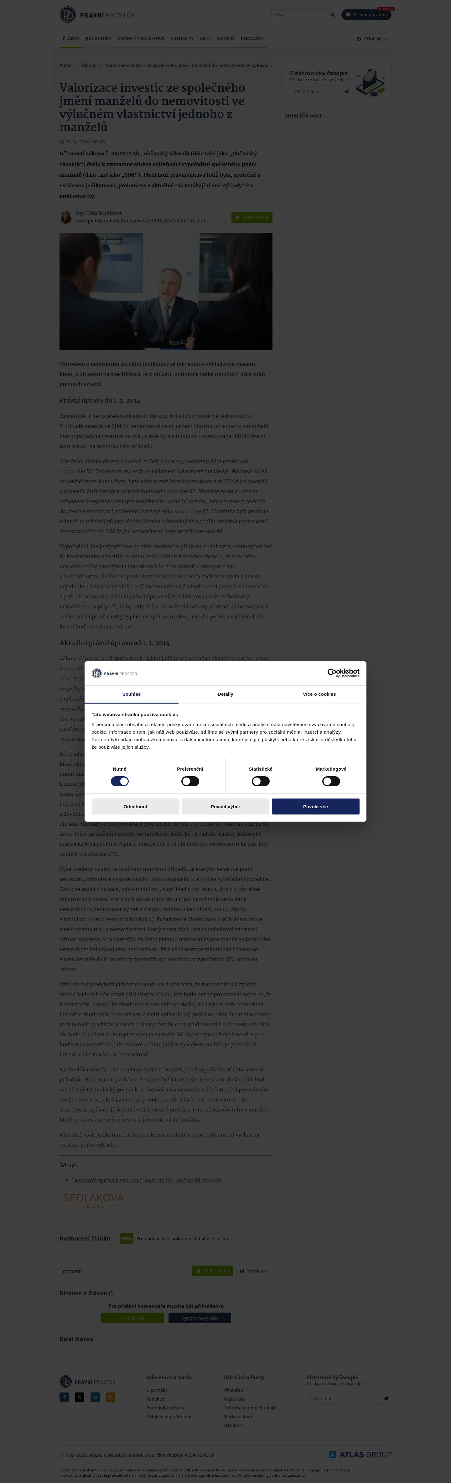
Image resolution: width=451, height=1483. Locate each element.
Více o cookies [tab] (319, 694)
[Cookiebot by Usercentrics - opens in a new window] (332, 673)
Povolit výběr (225, 806)
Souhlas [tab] (131, 694)
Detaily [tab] (225, 694)
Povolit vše (315, 806)
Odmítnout (136, 806)
